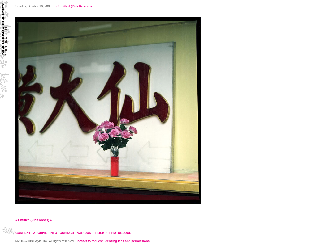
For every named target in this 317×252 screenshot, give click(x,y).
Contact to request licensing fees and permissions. (113, 241)
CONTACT (67, 233)
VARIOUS (84, 233)
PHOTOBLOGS (120, 233)
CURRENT (23, 233)
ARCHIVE (40, 233)
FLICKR (101, 233)
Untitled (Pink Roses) (73, 6)
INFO (53, 233)
